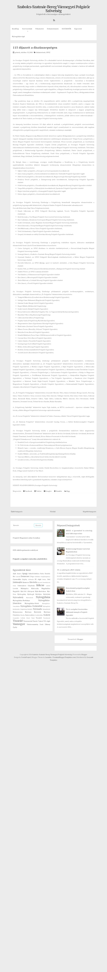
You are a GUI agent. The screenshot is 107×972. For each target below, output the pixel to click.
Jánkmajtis (17, 582)
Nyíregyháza (43, 597)
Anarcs (19, 574)
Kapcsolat (78, 29)
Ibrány (44, 579)
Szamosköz (16, 618)
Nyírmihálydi (46, 609)
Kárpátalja (31, 586)
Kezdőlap (15, 29)
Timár (33, 618)
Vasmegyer (19, 624)
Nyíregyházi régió (18, 36)
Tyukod (40, 621)
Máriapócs (24, 588)
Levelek (15, 589)
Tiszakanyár (46, 618)
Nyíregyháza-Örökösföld (31, 606)
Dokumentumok (53, 29)
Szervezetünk (27, 29)
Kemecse (26, 582)
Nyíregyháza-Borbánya (21, 600)
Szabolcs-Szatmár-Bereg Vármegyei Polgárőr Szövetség (53, 8)
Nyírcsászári (29, 597)
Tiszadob (39, 618)
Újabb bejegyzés (16, 511)
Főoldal (53, 511)
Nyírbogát (30, 594)
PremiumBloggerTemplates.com (64, 657)
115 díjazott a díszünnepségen (35, 47)
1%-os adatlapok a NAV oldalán (68, 570)
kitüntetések (40, 52)
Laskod (48, 586)
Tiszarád (18, 620)
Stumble (58, 491)
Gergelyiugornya (45, 576)
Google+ (48, 491)
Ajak (14, 573)
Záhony (47, 624)
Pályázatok (39, 29)
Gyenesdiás (17, 579)
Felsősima (37, 576)
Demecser (25, 576)
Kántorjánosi (22, 586)
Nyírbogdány (21, 594)
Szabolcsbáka (39, 615)
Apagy (25, 573)
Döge (32, 576)
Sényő (28, 618)
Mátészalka (35, 589)
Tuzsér (35, 621)
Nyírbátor (38, 594)
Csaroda (18, 576)
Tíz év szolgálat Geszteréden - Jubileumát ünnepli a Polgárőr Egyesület (77, 612)
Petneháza (16, 615)
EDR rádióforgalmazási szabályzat (25, 550)
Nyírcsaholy (18, 597)
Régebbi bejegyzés (89, 511)
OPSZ (48, 52)
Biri (14, 576)
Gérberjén (31, 579)
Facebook (27, 491)
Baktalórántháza (33, 574)
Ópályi (15, 627)
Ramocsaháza (30, 615)
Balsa (42, 574)
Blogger (80, 639)
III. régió (38, 579)
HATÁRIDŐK (66, 29)
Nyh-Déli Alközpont (27, 591)
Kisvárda (33, 582)
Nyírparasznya (17, 612)
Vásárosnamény (32, 624)
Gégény (24, 579)
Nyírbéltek (46, 594)
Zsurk (41, 624)
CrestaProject (26, 657)
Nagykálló (16, 591)
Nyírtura (47, 612)
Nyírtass (28, 612)
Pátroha (22, 615)
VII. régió (46, 621)
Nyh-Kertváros (40, 591)
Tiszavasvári (27, 621)
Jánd (48, 579)
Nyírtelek (37, 612)
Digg (67, 491)
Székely (23, 618)
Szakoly (46, 615)
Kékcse (40, 585)
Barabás (47, 574)
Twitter (38, 491)
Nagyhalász (46, 588)
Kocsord (40, 582)
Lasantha (48, 657)
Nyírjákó (29, 609)
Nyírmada (37, 609)
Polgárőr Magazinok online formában (26, 538)
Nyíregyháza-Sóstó (32, 603)
